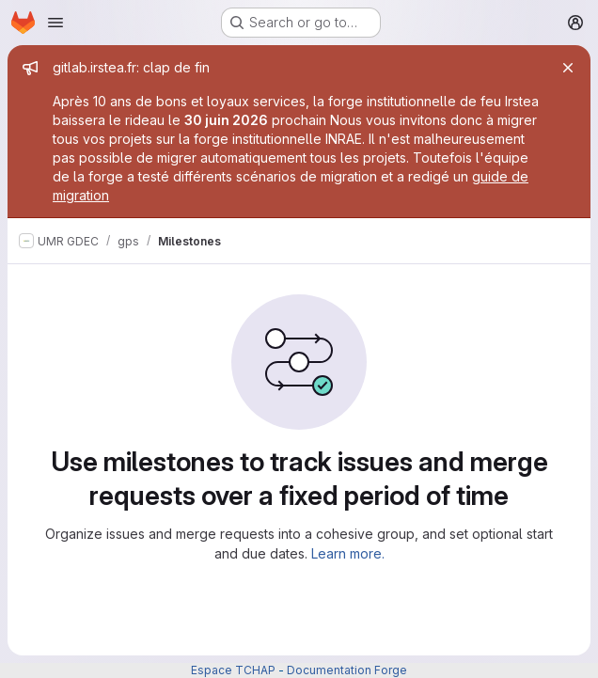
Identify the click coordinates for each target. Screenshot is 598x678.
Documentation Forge (347, 670)
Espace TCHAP (233, 670)
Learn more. (348, 553)
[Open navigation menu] (55, 23)
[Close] (568, 67)
